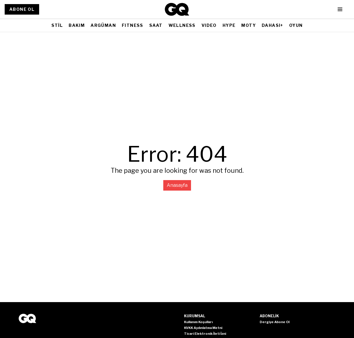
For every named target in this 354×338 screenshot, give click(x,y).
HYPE (229, 25)
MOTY (248, 25)
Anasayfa (177, 185)
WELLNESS (182, 25)
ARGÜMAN (103, 25)
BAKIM (77, 25)
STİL (57, 25)
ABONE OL (21, 9)
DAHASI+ (272, 25)
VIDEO (209, 25)
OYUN (296, 25)
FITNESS (132, 25)
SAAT (156, 25)
